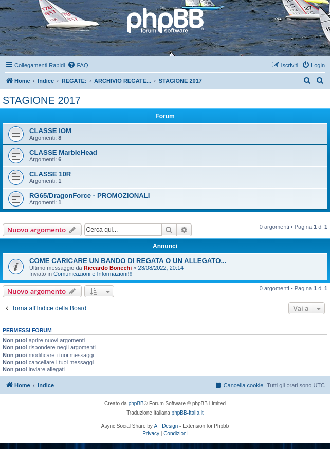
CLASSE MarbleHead (63, 152)
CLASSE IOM (50, 131)
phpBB (136, 403)
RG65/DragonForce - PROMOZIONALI (89, 195)
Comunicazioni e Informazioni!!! (92, 274)
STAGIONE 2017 (42, 100)
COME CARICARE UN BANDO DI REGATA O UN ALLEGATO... (127, 261)
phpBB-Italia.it (188, 413)
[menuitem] (77, 65)
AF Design (166, 426)
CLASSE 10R (50, 174)
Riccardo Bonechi (108, 268)
